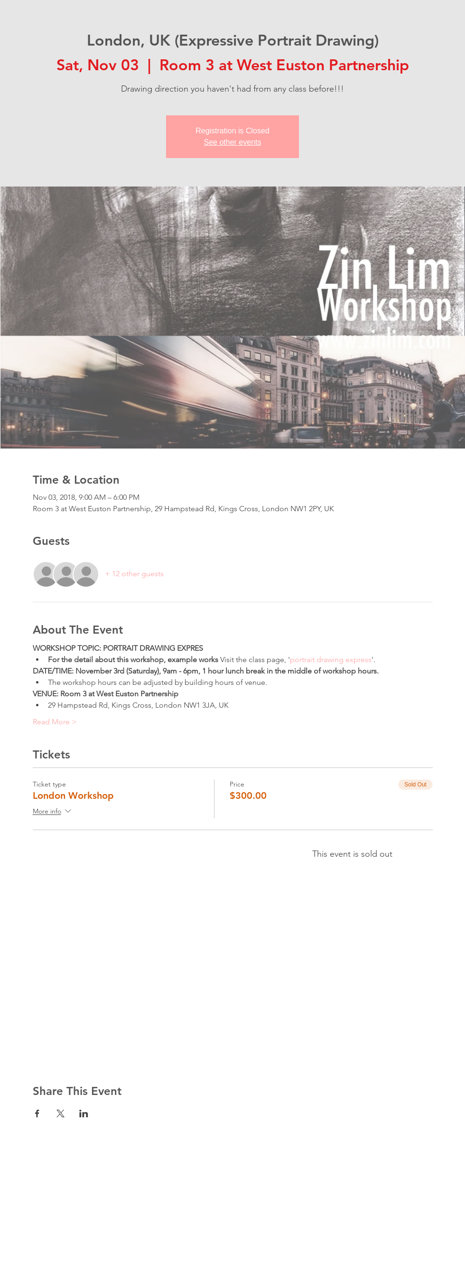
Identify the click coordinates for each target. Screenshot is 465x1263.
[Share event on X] (60, 1113)
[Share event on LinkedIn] (83, 1113)
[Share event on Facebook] (37, 1113)
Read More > (55, 721)
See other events (232, 142)
